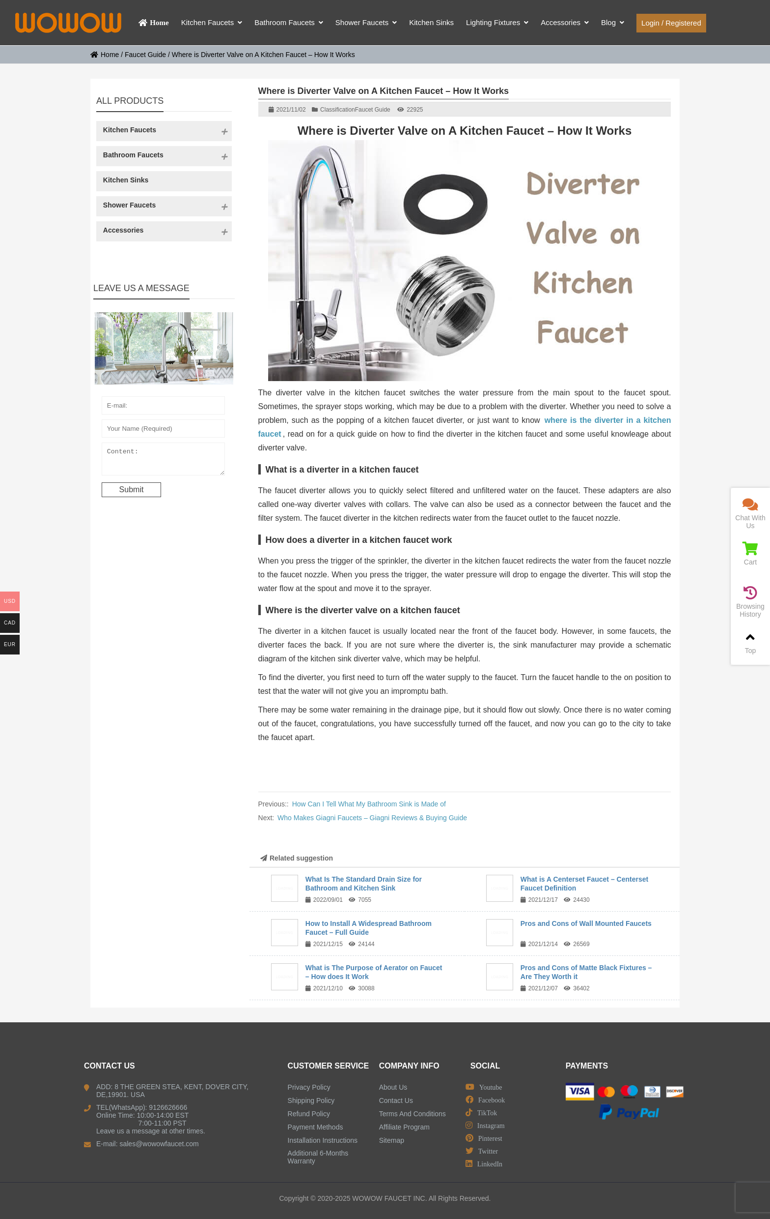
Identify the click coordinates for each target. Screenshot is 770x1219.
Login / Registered (671, 23)
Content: (163, 461)
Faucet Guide (145, 55)
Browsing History (750, 602)
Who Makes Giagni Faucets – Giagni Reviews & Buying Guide (372, 818)
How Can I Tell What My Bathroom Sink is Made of (369, 804)
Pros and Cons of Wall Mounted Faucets (586, 923)
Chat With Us (750, 514)
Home (104, 55)
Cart (750, 554)
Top (750, 642)
